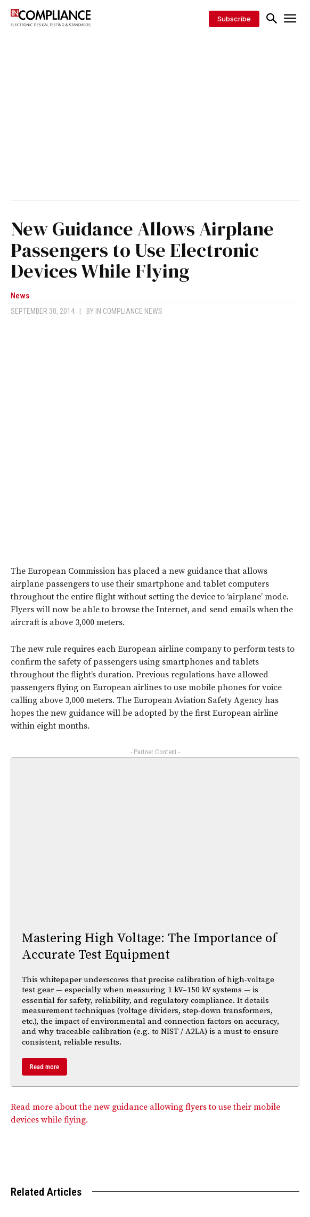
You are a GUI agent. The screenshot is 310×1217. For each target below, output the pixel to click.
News (20, 296)
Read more (44, 1067)
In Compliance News (128, 311)
